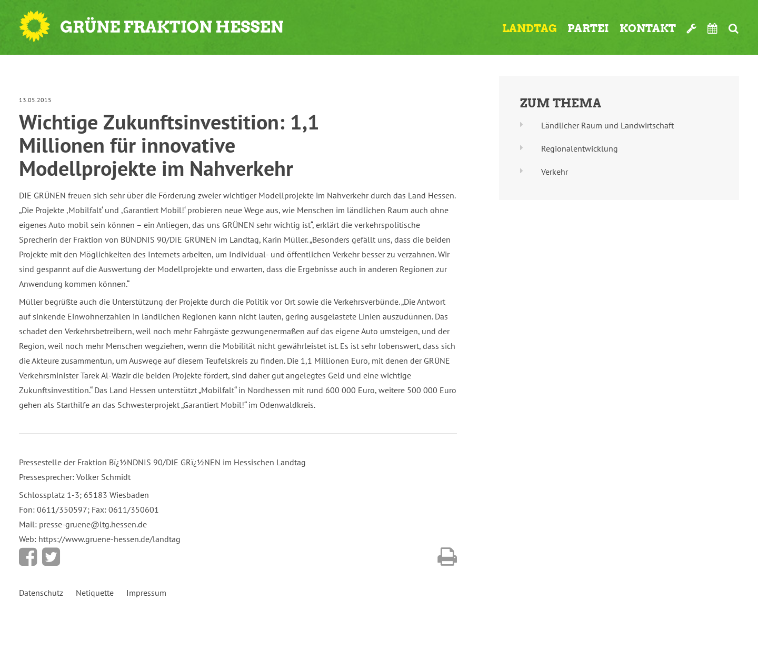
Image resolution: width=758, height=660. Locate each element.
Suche (733, 28)
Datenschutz (41, 592)
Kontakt (648, 28)
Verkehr (554, 171)
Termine (712, 28)
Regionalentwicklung (579, 148)
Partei (588, 28)
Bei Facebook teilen (28, 556)
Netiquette (95, 592)
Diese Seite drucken (447, 556)
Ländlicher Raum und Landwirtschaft (607, 125)
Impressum (146, 592)
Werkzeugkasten (691, 28)
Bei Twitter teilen (51, 556)
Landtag (529, 28)
